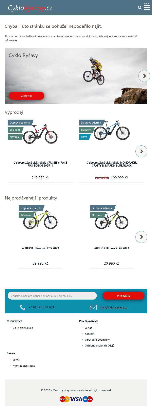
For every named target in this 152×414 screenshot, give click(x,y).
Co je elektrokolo (23, 328)
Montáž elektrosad (24, 365)
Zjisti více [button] (26, 95)
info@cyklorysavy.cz (113, 307)
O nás (88, 328)
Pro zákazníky (88, 321)
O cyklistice (14, 321)
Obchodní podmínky (97, 339)
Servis (11, 353)
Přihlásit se (123, 295)
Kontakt (89, 333)
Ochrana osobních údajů (99, 345)
